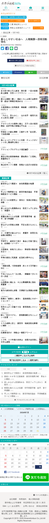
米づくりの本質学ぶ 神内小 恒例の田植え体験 (24, 200)
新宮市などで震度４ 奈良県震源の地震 (24, 184)
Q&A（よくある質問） (12, 506)
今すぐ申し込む (15, 60)
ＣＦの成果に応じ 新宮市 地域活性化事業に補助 (24, 324)
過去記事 (6, 33)
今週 (24, 369)
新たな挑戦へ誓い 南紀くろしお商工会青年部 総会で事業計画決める (24, 99)
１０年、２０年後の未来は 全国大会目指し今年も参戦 (24, 340)
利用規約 (22, 499)
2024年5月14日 (8, 45)
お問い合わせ (28, 506)
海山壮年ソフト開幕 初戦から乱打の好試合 (24, 165)
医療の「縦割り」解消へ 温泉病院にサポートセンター (24, 299)
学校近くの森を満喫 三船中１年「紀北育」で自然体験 (24, 132)
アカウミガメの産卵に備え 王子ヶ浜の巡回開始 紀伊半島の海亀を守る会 (24, 124)
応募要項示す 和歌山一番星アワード (24, 332)
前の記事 (5, 78)
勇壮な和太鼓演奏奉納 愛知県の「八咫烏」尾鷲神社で (24, 157)
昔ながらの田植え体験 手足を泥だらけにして (24, 225)
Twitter (6, 72)
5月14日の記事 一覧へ (37, 173)
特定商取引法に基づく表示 (34, 503)
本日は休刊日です (8, 13)
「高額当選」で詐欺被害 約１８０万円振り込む (24, 266)
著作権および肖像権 (13, 503)
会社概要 (13, 499)
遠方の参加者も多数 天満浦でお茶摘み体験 (24, 291)
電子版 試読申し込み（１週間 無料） (24, 360)
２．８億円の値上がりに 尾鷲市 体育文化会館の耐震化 (24, 233)
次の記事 (43, 78)
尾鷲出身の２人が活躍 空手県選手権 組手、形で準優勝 (24, 217)
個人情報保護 (34, 499)
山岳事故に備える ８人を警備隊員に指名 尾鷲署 (24, 282)
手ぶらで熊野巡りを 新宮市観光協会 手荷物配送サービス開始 (24, 192)
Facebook (18, 72)
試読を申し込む (33, 60)
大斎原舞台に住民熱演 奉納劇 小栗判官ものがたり (24, 108)
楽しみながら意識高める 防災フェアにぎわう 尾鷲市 (24, 209)
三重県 (4, 36)
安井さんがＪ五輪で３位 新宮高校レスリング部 (24, 307)
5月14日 (16, 33)
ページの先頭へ (40, 495)
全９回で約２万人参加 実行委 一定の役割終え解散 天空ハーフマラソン (24, 91)
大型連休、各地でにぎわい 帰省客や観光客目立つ (24, 250)
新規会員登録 (41, 506)
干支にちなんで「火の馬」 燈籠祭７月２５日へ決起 (24, 274)
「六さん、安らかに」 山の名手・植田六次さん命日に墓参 (24, 116)
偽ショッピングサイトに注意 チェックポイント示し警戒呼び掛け (24, 140)
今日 (8, 369)
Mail (43, 72)
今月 (40, 369)
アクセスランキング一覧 (24, 400)
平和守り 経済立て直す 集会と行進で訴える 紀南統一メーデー (24, 241)
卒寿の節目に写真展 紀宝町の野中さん (24, 258)
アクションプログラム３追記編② (24, 149)
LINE (30, 72)
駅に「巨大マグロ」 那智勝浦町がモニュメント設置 (24, 315)
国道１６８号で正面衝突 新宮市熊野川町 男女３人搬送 (25, 377)
